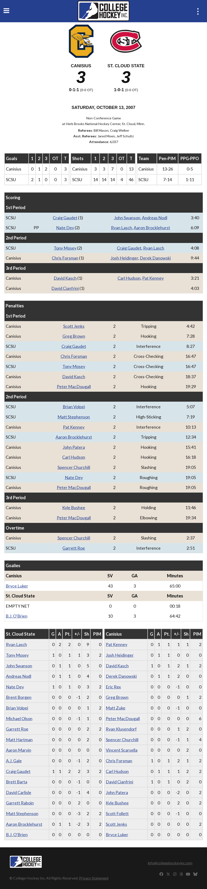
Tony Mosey (65, 248)
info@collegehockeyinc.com (170, 863)
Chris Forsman (65, 257)
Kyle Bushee (73, 507)
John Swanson (127, 217)
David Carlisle (18, 792)
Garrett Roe (73, 548)
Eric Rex (113, 686)
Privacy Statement (94, 878)
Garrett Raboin (20, 802)
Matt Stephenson (73, 416)
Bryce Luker (17, 585)
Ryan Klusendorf (121, 729)
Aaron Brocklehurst (152, 227)
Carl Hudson (129, 278)
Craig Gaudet (65, 217)
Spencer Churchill (73, 467)
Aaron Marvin (18, 750)
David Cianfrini (65, 288)
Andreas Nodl (154, 217)
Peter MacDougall (74, 386)
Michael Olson (19, 718)
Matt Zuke (115, 707)
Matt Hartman (19, 739)
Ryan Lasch (121, 227)
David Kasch (65, 278)
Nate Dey (65, 227)
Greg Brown (73, 336)
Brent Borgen (18, 697)
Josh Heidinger (124, 257)
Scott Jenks (73, 326)
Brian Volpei (74, 406)
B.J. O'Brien (16, 616)
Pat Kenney (153, 278)
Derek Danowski (155, 257)
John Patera (74, 447)
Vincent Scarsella (121, 750)
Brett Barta (16, 781)
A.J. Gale (14, 760)
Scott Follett (117, 813)
